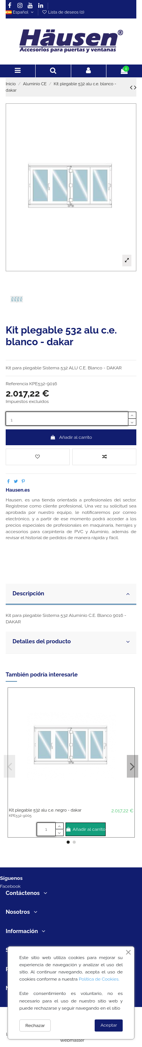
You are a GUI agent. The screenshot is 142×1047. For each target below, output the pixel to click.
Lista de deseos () (63, 12)
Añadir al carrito (71, 437)
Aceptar (108, 1025)
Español (20, 12)
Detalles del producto (71, 641)
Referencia (17, 383)
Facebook (10, 886)
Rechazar (35, 1025)
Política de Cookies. (99, 979)
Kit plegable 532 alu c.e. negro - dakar (45, 810)
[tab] (71, 595)
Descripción (71, 593)
